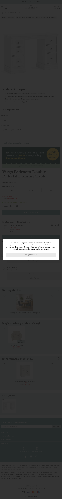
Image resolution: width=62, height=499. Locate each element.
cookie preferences (42, 249)
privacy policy (34, 247)
